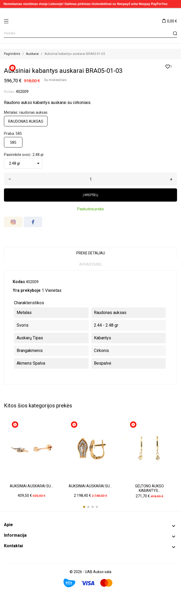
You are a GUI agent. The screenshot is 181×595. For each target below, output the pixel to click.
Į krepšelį (90, 195)
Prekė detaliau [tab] (90, 253)
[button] (84, 507)
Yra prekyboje (27, 290)
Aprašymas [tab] (90, 264)
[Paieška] (90, 33)
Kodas (19, 281)
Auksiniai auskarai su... (31, 486)
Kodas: (9, 91)
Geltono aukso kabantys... (149, 488)
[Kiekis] (90, 179)
